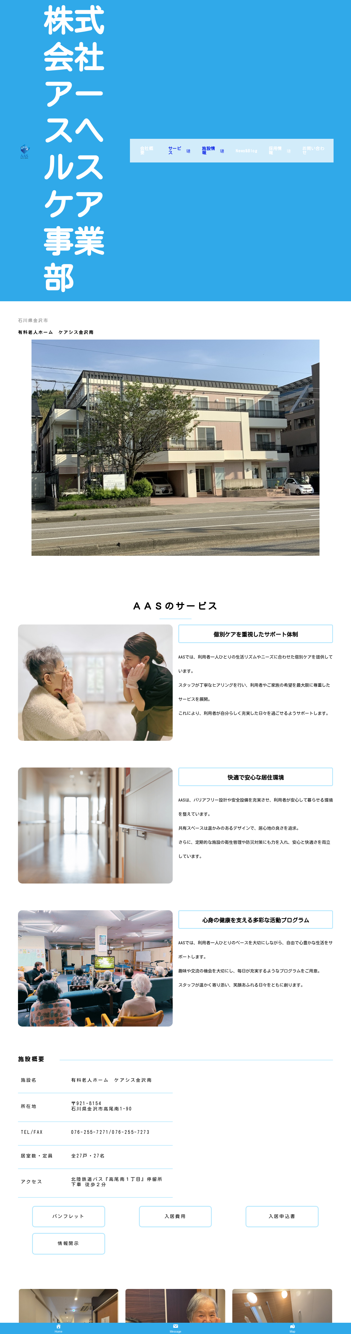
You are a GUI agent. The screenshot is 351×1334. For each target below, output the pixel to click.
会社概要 (142, 95)
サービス (176, 95)
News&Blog (244, 95)
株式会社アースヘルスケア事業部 (81, 96)
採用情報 (278, 95)
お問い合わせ (313, 95)
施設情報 (210, 95)
